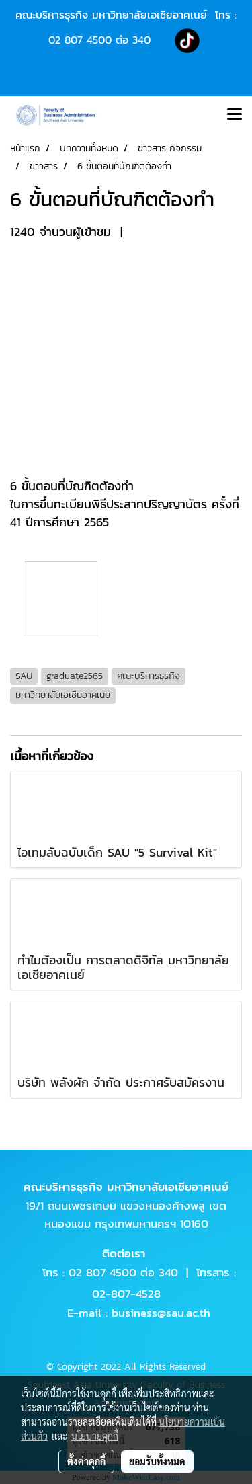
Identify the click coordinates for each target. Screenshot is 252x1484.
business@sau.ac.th (161, 1312)
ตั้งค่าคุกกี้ (86, 1461)
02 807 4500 (80, 40)
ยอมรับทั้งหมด (157, 1461)
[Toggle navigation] (234, 115)
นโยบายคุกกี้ (94, 1436)
